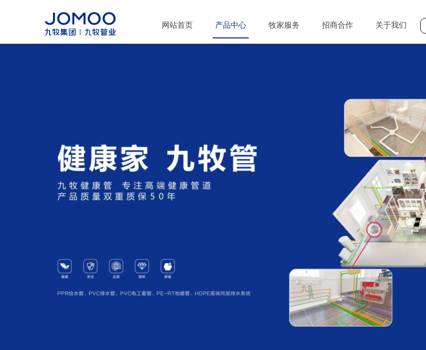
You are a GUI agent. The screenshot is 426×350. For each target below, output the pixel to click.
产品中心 (230, 25)
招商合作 (337, 25)
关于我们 (391, 25)
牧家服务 (284, 25)
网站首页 (177, 25)
